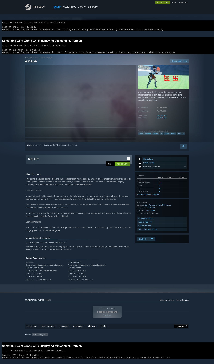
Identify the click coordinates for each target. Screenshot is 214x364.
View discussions (144, 229)
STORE (57, 7)
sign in (174, 2)
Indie (159, 208)
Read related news (145, 225)
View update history (145, 222)
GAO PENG (161, 119)
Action (141, 137)
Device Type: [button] (165, 338)
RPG (179, 137)
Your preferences (182, 303)
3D (161, 137)
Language (64, 329)
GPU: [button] (153, 338)
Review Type (31, 329)
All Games (29, 61)
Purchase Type (48, 329)
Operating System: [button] (130, 338)
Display (104, 329)
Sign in (29, 148)
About (82, 7)
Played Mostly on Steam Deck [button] (107, 338)
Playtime (91, 329)
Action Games (40, 61)
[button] (122, 167)
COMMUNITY (69, 7)
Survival (155, 137)
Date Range (78, 329)
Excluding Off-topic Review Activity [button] (66, 338)
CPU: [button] (144, 338)
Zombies (148, 137)
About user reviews (167, 303)
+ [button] (183, 137)
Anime (173, 137)
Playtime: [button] (87, 338)
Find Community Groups (147, 233)
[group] (107, 338)
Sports (167, 137)
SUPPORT (92, 7)
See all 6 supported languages (148, 198)
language (182, 2)
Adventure (153, 208)
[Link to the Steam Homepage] (37, 9)
